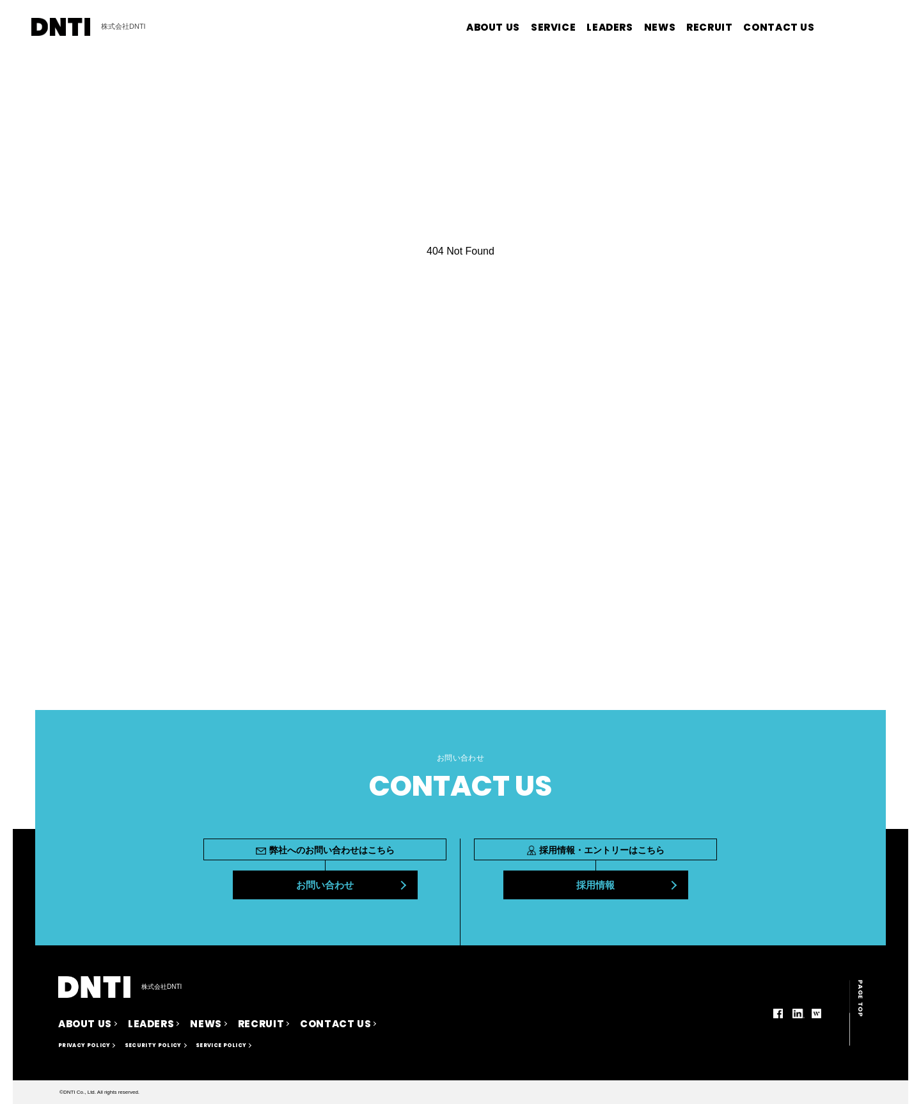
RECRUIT (709, 27)
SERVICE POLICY (221, 1045)
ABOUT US (493, 27)
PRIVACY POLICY (84, 1045)
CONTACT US (778, 27)
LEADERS (609, 27)
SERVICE (553, 27)
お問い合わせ (325, 885)
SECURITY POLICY (153, 1045)
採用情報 (595, 885)
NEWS (659, 27)
